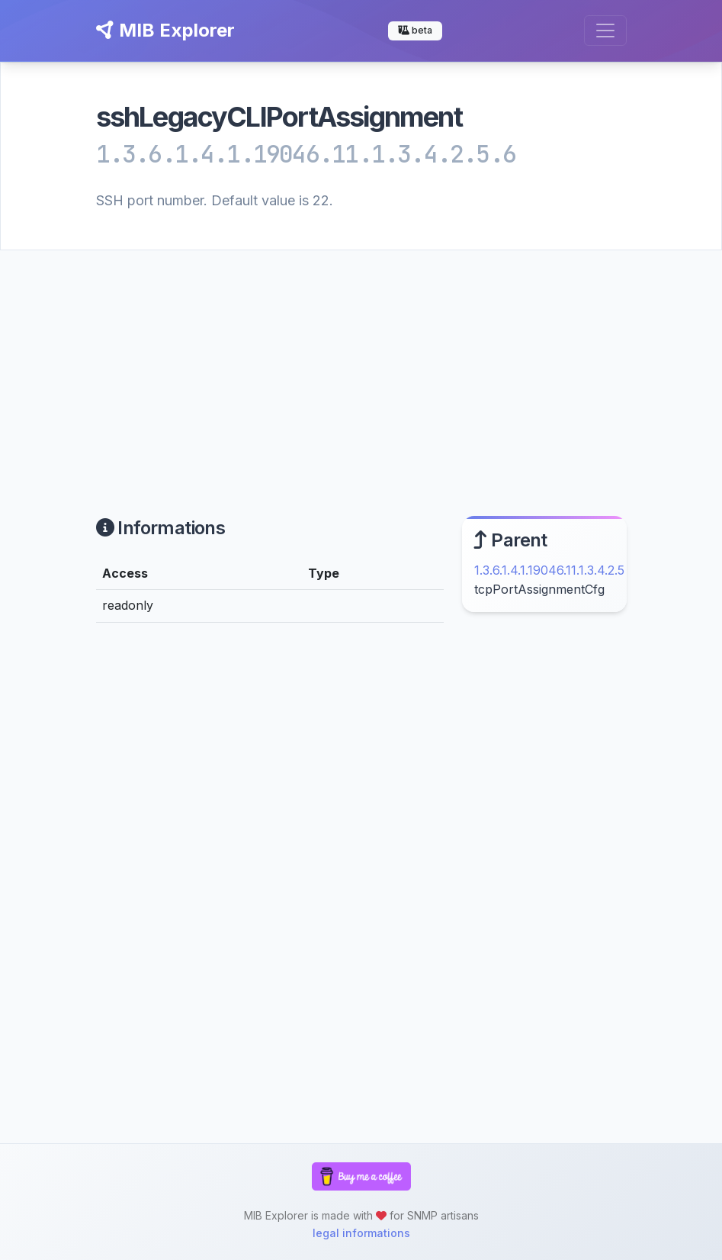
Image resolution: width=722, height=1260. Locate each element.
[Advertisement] (361, 365)
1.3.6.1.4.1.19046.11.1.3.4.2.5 (549, 570)
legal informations (361, 1232)
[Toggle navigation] (605, 30)
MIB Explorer (165, 30)
